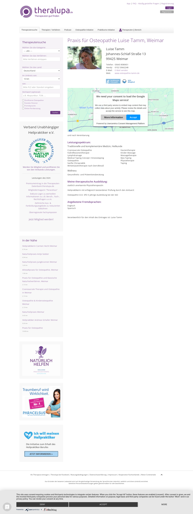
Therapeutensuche (29, 30)
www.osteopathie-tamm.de (127, 73)
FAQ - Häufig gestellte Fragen (146, 3)
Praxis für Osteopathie (32, 328)
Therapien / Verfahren (51, 30)
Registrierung (167, 3)
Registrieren (167, 12)
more (164, 504)
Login (169, 8)
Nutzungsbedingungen (79, 475)
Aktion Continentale (148, 475)
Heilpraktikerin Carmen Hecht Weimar (39, 246)
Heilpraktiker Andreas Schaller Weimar (40, 320)
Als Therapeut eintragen (39, 475)
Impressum (112, 475)
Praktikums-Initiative (106, 30)
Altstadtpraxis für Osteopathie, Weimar (40, 270)
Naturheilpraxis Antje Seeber (35, 254)
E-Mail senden (121, 70)
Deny (42, 504)
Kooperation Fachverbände (129, 475)
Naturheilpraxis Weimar (33, 312)
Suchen (55, 112)
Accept (133, 117)
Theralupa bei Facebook (60, 475)
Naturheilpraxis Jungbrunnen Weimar (39, 262)
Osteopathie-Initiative (84, 30)
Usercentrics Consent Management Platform (126, 123)
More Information (113, 117)
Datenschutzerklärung (98, 475)
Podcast (67, 30)
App (128, 3)
